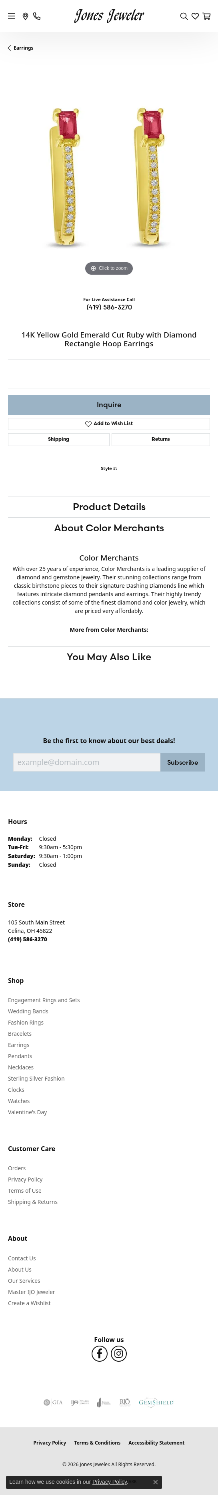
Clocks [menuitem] (16, 1089)
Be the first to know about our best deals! (109, 741)
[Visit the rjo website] (125, 1403)
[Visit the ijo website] (80, 1403)
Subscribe (182, 762)
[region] (109, 177)
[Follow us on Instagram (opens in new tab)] (119, 1354)
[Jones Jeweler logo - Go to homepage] (109, 16)
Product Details (109, 506)
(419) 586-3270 (109, 307)
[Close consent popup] (155, 1482)
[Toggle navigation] (11, 16)
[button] (184, 16)
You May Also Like (109, 657)
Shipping (58, 439)
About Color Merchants (109, 528)
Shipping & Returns (33, 1202)
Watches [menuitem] (19, 1101)
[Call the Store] (27, 939)
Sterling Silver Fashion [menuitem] (36, 1078)
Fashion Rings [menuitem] (26, 1022)
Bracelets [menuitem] (20, 1033)
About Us (20, 1269)
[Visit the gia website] (53, 1403)
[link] (25, 16)
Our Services (24, 1280)
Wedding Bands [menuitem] (28, 1011)
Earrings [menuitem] (19, 1045)
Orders (17, 1168)
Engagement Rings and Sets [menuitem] (44, 1000)
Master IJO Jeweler (31, 1292)
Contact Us (22, 1258)
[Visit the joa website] (104, 1403)
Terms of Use (25, 1190)
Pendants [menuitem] (20, 1056)
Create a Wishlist (29, 1303)
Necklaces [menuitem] (21, 1067)
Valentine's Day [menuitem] (27, 1112)
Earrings (24, 47)
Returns (161, 439)
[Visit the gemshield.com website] (156, 1403)
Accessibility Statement (156, 1442)
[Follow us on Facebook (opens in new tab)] (100, 1354)
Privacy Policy (25, 1179)
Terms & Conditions (97, 1442)
